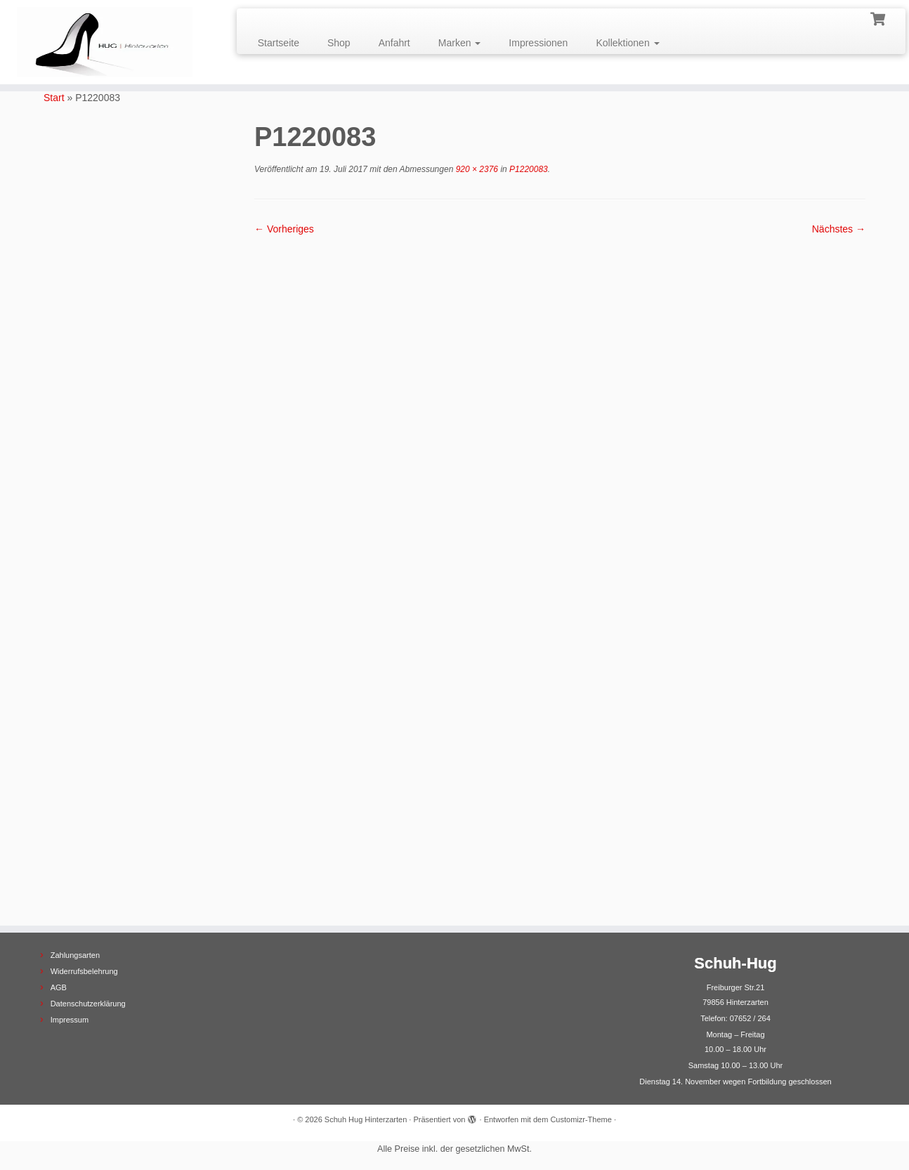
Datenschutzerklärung (88, 1003)
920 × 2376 (475, 169)
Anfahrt (394, 42)
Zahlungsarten (75, 955)
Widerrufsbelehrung (84, 971)
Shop (339, 42)
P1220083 (527, 169)
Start (54, 97)
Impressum (70, 1019)
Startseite (278, 42)
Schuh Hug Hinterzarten (366, 1119)
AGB (59, 987)
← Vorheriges (284, 229)
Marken (459, 42)
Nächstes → (838, 229)
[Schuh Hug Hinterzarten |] (105, 42)
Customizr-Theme (580, 1119)
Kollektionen (627, 42)
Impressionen (538, 42)
